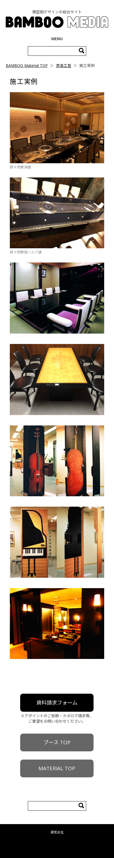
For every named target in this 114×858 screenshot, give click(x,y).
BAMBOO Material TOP (27, 65)
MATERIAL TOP (56, 768)
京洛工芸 (63, 65)
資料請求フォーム (56, 702)
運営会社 (57, 832)
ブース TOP (57, 742)
